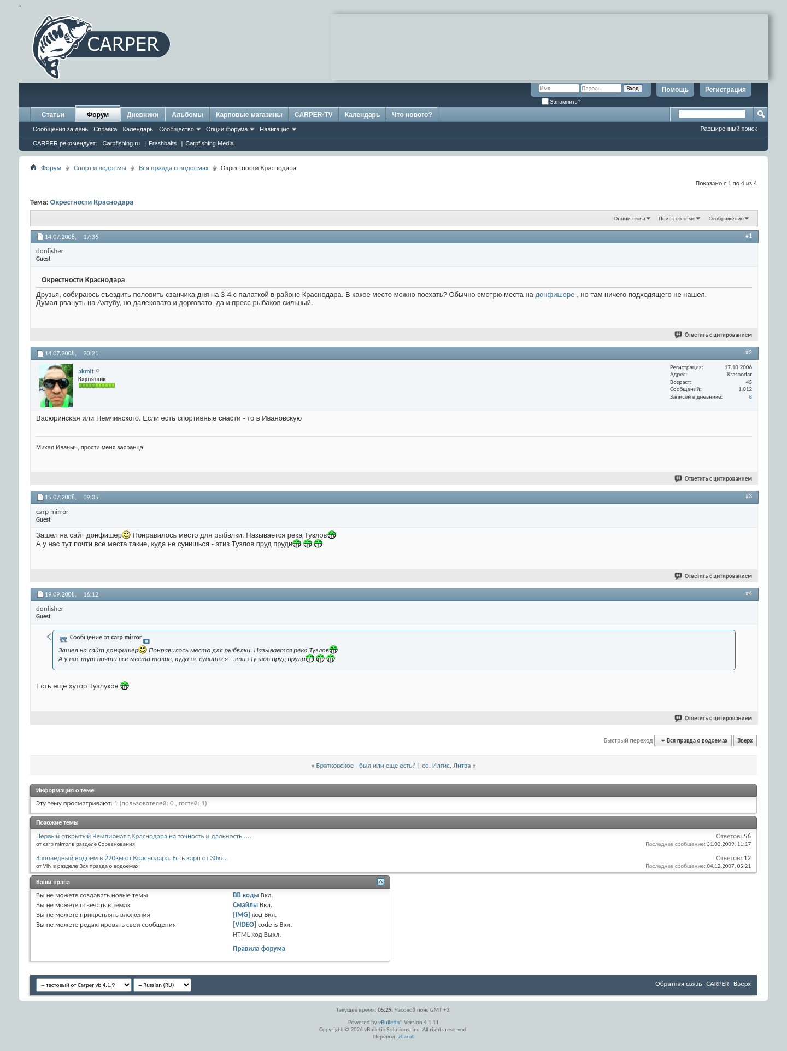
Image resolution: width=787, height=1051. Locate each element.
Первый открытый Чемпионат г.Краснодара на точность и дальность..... (143, 836)
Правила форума (259, 948)
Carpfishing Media (209, 143)
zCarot (406, 1036)
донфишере (554, 294)
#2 (748, 352)
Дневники (142, 115)
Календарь (137, 129)
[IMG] (241, 914)
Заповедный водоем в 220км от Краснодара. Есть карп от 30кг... (132, 858)
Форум (98, 115)
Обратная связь (678, 983)
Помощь (675, 90)
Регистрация (725, 90)
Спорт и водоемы (100, 168)
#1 (748, 236)
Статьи (53, 115)
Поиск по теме (677, 218)
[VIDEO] (244, 924)
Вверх (745, 740)
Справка (105, 129)
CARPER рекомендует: (65, 143)
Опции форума (227, 129)
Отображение (726, 218)
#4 (748, 593)
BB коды (246, 895)
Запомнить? (561, 102)
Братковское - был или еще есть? (366, 765)
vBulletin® (390, 1022)
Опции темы (629, 218)
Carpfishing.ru (121, 143)
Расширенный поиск (728, 128)
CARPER (717, 983)
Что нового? (412, 115)
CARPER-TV (314, 115)
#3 (748, 496)
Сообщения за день (60, 129)
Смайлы (245, 905)
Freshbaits (163, 143)
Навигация (274, 129)
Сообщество (176, 129)
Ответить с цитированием (714, 334)
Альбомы (187, 115)
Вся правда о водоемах (174, 168)
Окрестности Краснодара (92, 202)
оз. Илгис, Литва (446, 765)
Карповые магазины (249, 115)
